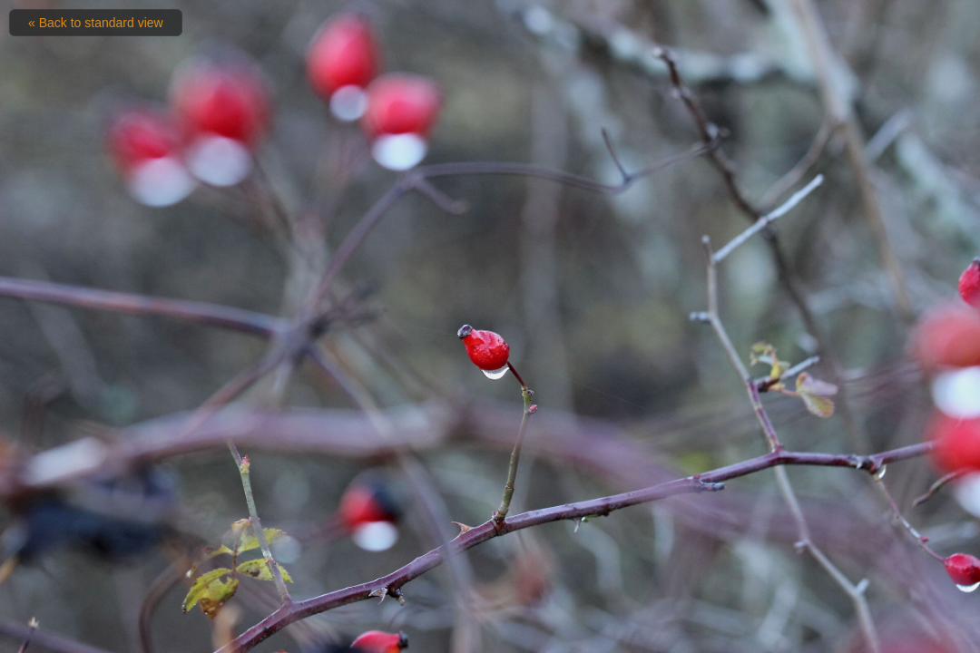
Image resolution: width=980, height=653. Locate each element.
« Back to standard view (95, 22)
